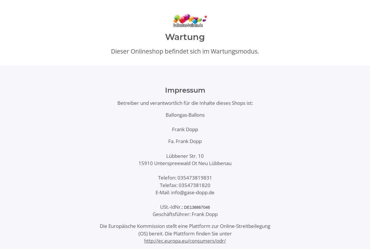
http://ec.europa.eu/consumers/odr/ (185, 240)
